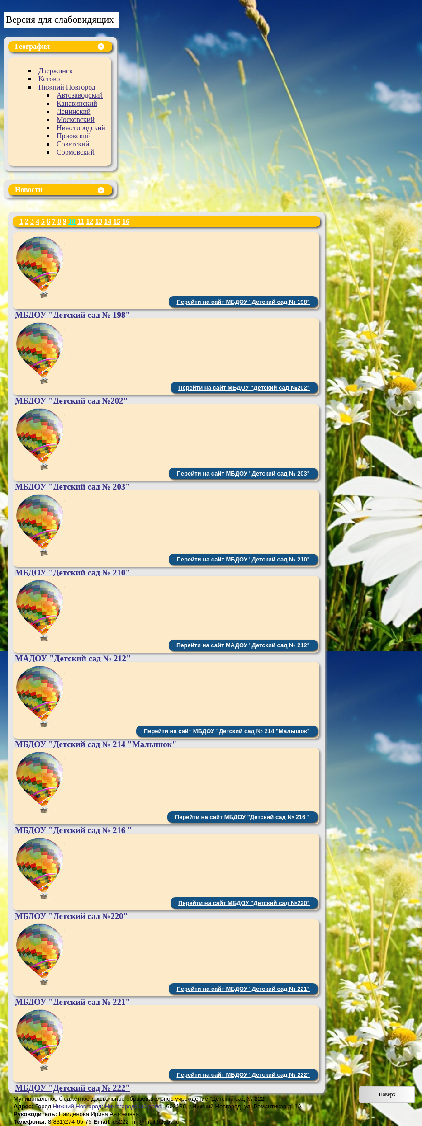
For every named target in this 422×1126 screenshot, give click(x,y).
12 (89, 221)
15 (116, 221)
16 (125, 221)
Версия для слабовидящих (60, 19)
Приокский (74, 136)
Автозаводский (80, 95)
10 (72, 221)
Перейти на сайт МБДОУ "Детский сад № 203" (243, 473)
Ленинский (74, 111)
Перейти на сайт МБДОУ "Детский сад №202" (244, 387)
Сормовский (76, 152)
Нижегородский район (134, 1106)
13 (98, 221)
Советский (73, 144)
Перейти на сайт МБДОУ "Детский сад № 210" (243, 559)
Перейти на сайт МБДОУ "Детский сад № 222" (243, 1074)
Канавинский (77, 103)
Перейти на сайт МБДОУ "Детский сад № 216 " (242, 817)
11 (80, 221)
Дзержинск (55, 71)
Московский (76, 119)
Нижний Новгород (66, 87)
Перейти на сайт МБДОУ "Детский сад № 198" (243, 301)
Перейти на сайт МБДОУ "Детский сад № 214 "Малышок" (227, 731)
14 (107, 221)
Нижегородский (81, 128)
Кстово (49, 79)
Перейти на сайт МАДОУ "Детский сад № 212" (243, 645)
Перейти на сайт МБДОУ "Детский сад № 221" (243, 988)
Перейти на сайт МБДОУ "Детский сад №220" (244, 903)
